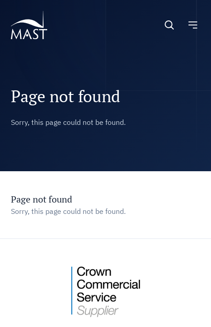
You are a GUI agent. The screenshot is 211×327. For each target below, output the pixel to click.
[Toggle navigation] (193, 25)
